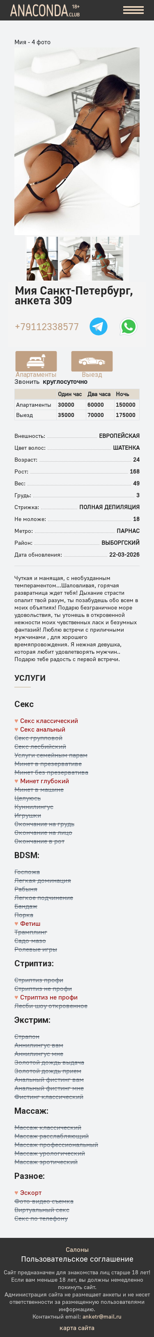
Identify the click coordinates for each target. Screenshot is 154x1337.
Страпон (26, 1036)
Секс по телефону (41, 1218)
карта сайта (77, 1327)
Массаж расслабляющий (51, 1136)
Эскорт (30, 1192)
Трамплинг (30, 932)
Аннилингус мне (38, 1053)
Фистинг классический (48, 1096)
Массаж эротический (46, 1162)
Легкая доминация (42, 880)
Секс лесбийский (40, 746)
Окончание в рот (39, 841)
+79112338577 (47, 326)
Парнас (128, 530)
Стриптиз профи (38, 980)
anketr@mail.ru (102, 1316)
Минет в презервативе (48, 763)
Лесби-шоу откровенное (50, 1006)
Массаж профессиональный (56, 1144)
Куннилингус (33, 806)
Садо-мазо (30, 940)
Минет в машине (39, 789)
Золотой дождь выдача (49, 1062)
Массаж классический (47, 1127)
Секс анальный (42, 729)
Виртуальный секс (41, 1210)
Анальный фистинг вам (49, 1079)
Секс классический (49, 720)
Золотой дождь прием (47, 1071)
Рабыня (25, 889)
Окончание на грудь (44, 824)
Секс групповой (38, 738)
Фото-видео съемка (44, 1201)
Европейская (119, 435)
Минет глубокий (44, 781)
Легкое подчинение (43, 897)
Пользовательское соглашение (77, 1258)
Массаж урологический (49, 1153)
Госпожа (27, 872)
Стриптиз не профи (43, 988)
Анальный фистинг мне (49, 1088)
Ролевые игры (35, 949)
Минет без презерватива (51, 772)
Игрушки (27, 815)
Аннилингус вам (38, 1045)
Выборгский (120, 542)
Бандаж (25, 906)
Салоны (77, 1249)
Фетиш (30, 923)
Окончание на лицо (43, 832)
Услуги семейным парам (50, 755)
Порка (23, 915)
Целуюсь (27, 798)
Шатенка (126, 447)
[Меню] (133, 10)
